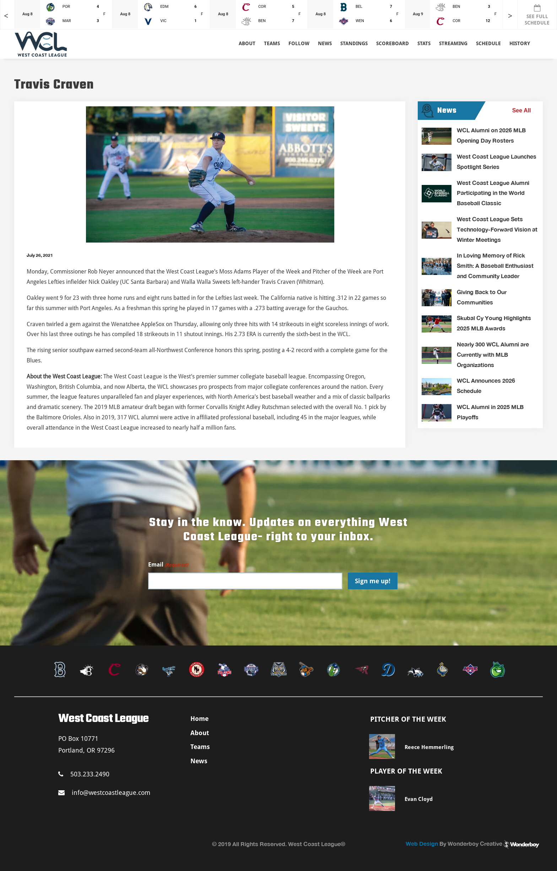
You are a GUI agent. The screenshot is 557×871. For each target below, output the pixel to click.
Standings (354, 43)
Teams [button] (272, 43)
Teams (200, 746)
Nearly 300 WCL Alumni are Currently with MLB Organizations (493, 354)
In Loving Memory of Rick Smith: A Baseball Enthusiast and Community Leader (495, 265)
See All (521, 110)
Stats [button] (424, 43)
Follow (298, 43)
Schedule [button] (488, 43)
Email (168, 565)
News (325, 43)
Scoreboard (392, 43)
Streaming (453, 43)
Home (199, 718)
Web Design (422, 843)
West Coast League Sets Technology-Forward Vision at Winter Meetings (497, 229)
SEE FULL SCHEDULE (537, 15)
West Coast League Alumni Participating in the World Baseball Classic (493, 193)
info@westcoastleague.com (104, 792)
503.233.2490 (83, 774)
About (247, 43)
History (519, 43)
